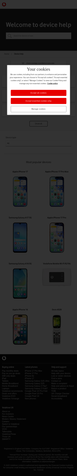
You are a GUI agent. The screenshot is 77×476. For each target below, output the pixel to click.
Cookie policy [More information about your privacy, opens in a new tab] (52, 83)
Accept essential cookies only (38, 101)
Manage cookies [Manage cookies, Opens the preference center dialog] (38, 109)
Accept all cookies (38, 93)
